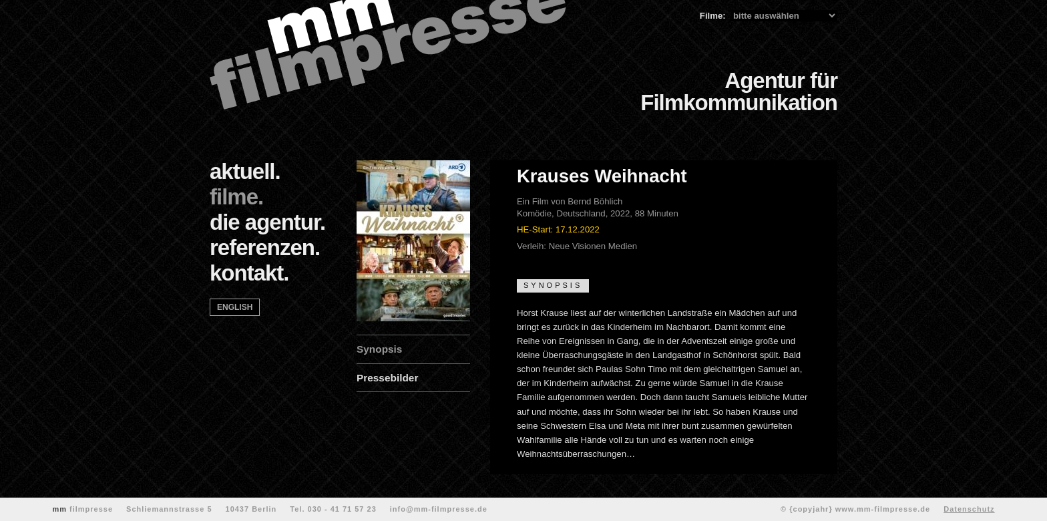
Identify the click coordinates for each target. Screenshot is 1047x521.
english (234, 307)
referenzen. (265, 247)
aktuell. (245, 171)
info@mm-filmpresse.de (438, 509)
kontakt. (249, 272)
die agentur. (267, 222)
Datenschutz (969, 509)
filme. (236, 196)
